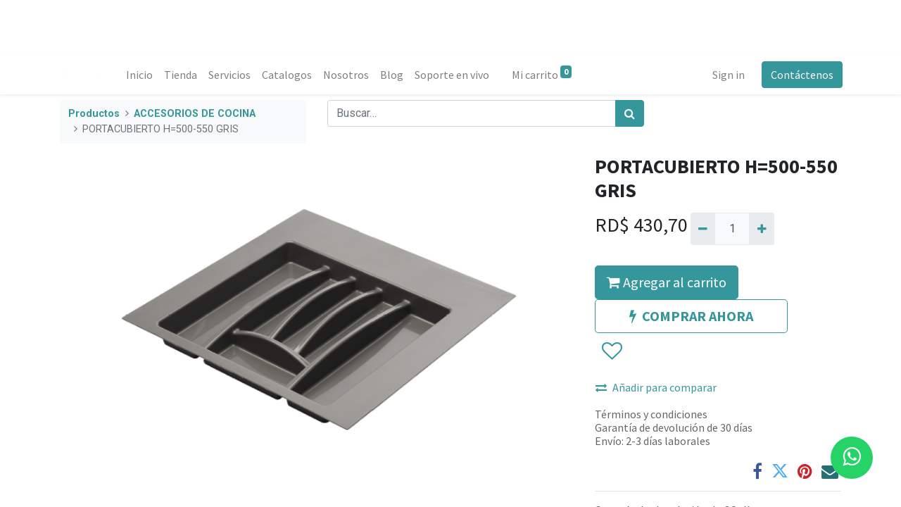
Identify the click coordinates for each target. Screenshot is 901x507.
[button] (611, 351)
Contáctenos (800, 75)
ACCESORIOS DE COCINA (195, 114)
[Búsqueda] (629, 113)
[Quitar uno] (703, 229)
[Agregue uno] (761, 229)
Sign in (727, 75)
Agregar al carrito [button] (666, 282)
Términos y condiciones (651, 414)
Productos (94, 114)
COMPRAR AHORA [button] (691, 316)
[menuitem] (141, 75)
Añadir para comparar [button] (656, 387)
